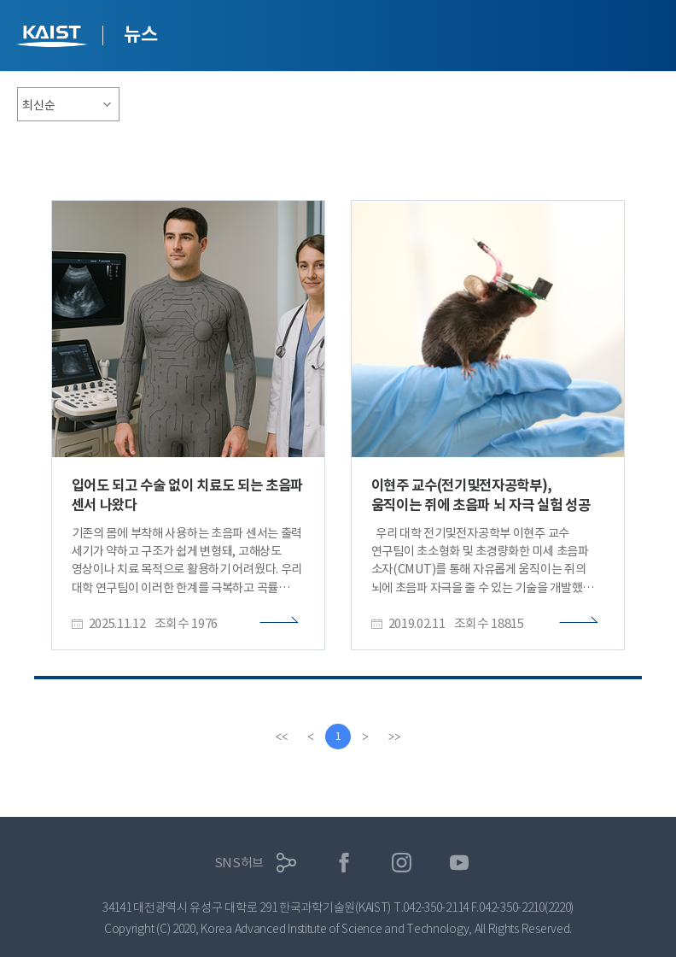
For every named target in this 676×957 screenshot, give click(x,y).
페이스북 (344, 862)
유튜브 (459, 862)
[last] (394, 736)
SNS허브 (239, 862)
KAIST (54, 38)
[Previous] (310, 736)
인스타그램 (401, 862)
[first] (281, 736)
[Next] (365, 736)
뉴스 (140, 34)
